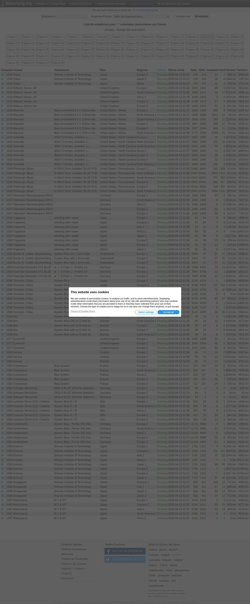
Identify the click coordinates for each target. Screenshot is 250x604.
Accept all (168, 312)
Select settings (146, 312)
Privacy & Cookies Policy (83, 311)
